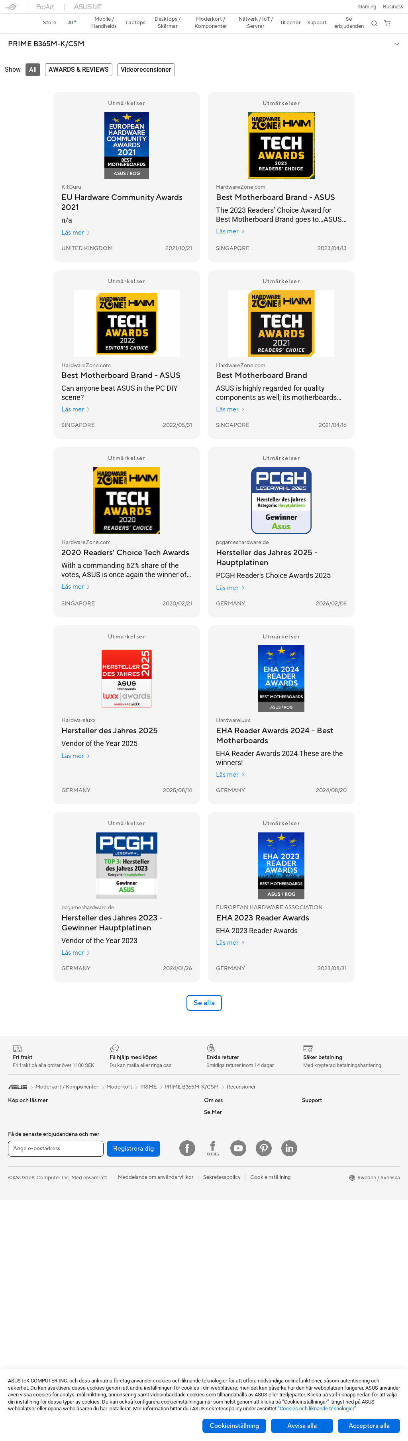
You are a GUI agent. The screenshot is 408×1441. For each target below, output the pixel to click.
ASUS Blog (315, 1230)
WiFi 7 (111, 1182)
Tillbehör (18, 1122)
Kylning (113, 1110)
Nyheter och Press (226, 1122)
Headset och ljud (124, 1284)
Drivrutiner (217, 1266)
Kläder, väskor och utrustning (138, 1308)
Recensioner (241, 1073)
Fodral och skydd (124, 1320)
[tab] (33, 55)
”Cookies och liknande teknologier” (317, 1409)
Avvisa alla (302, 1426)
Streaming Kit (120, 1296)
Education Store (321, 1146)
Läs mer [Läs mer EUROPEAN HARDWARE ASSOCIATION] (230, 929)
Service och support (228, 1218)
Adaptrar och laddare (129, 1332)
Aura (307, 1218)
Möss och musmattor (129, 1272)
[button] (10, 9)
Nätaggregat (119, 1122)
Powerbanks (118, 1356)
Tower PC (19, 1254)
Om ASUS (216, 1098)
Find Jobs (215, 1193)
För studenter (24, 1194)
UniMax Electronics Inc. (231, 1182)
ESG (307, 1098)
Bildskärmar (22, 1231)
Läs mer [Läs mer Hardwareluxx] (75, 742)
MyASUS (215, 1301)
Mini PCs (18, 1278)
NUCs (15, 1290)
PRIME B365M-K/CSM (46, 30)
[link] (204, 10)
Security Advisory (225, 1278)
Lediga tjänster (221, 1146)
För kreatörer (23, 1182)
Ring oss (214, 1242)
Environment (317, 1110)
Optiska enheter (123, 1146)
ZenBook (313, 1194)
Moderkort (21, 1338)
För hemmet (22, 1146)
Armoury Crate (319, 1206)
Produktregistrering (227, 1254)
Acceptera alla (369, 1426)
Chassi (112, 1098)
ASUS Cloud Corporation (234, 1170)
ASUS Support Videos (230, 1289)
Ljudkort (114, 1134)
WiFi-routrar (119, 1206)
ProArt (310, 1182)
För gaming (21, 1158)
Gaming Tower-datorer (35, 1266)
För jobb (18, 1170)
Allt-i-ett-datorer (28, 1242)
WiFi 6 (111, 1194)
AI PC (309, 1134)
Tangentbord (119, 1260)
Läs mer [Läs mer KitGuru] (75, 219)
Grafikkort (20, 1350)
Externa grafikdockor (129, 1158)
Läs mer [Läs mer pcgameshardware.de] (230, 574)
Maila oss (215, 1230)
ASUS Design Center (326, 1158)
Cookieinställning (234, 1426)
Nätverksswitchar (125, 1218)
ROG (308, 1170)
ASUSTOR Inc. (221, 1134)
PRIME (148, 1073)
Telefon (16, 1110)
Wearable (19, 1314)
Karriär (212, 1110)
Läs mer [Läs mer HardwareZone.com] (230, 217)
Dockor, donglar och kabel (135, 1344)
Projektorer (21, 1302)
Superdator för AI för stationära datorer (141, 1233)
